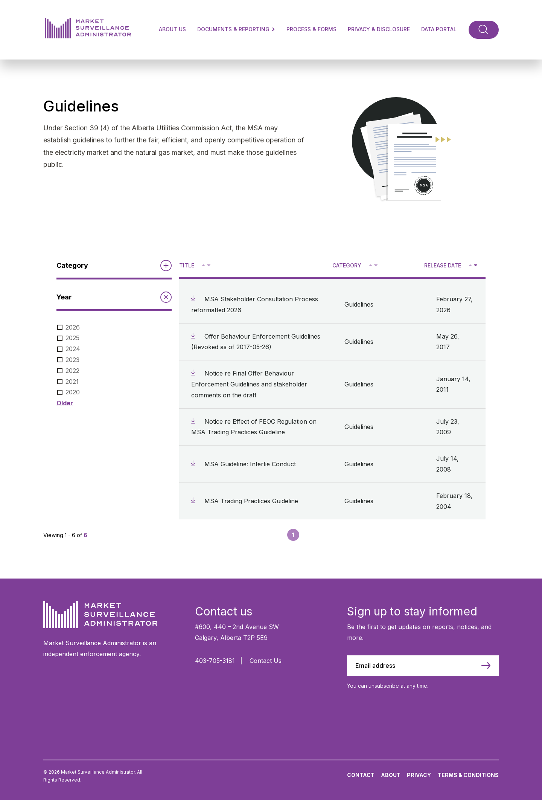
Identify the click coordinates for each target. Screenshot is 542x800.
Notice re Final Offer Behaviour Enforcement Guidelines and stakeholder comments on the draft (249, 384)
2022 (72, 370)
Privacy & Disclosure (379, 29)
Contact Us (266, 660)
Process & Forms (311, 29)
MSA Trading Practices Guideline (251, 501)
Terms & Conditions (468, 775)
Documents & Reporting (236, 29)
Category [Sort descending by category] (346, 265)
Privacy (419, 775)
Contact (361, 775)
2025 (72, 338)
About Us (172, 29)
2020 (72, 392)
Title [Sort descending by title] (186, 265)
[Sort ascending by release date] (470, 265)
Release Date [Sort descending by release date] (442, 265)
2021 (72, 381)
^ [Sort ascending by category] (371, 264)
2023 (72, 359)
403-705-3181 (215, 660)
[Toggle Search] (484, 30)
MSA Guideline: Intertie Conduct (250, 464)
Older (64, 403)
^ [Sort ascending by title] (204, 264)
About (390, 775)
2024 (72, 349)
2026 (72, 327)
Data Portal (439, 29)
